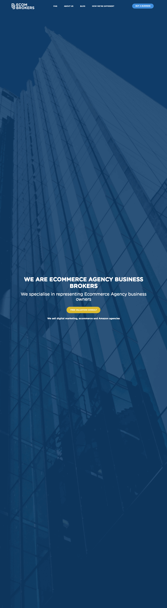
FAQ (57, 7)
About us (70, 7)
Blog (84, 7)
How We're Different (105, 7)
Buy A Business (140, 6)
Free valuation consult (83, 310)
